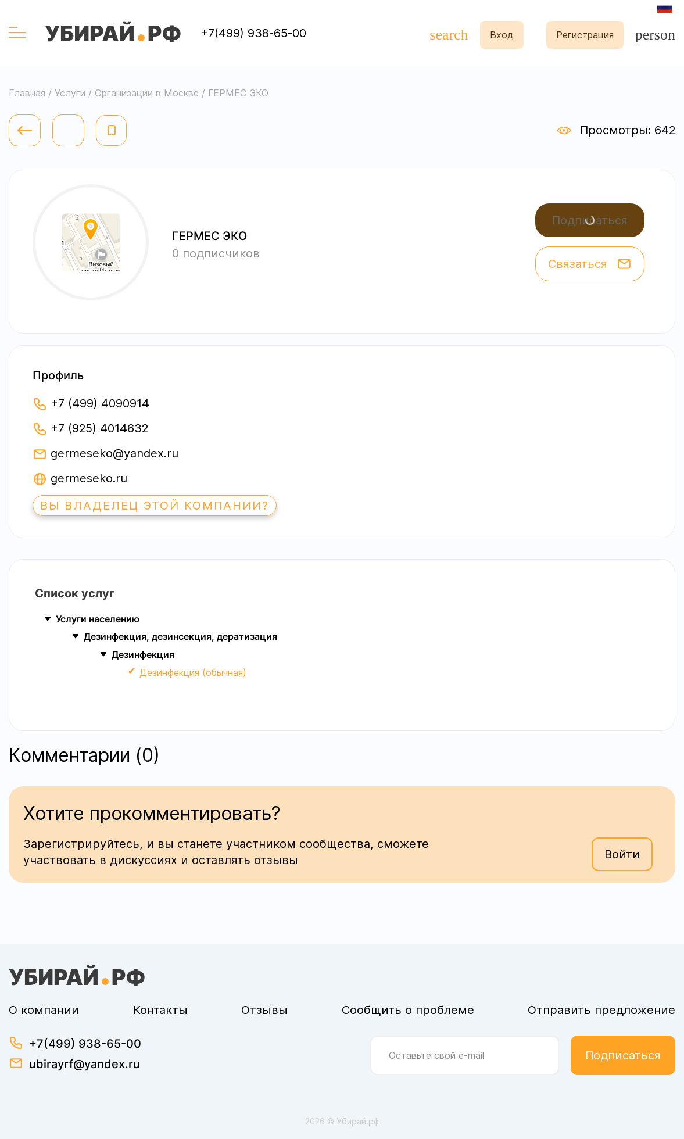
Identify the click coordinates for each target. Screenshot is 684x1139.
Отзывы (264, 1010)
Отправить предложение (601, 1010)
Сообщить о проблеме (408, 1010)
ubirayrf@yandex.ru (84, 1064)
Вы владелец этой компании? (154, 506)
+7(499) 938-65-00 (253, 33)
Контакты (160, 1010)
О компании (44, 1010)
